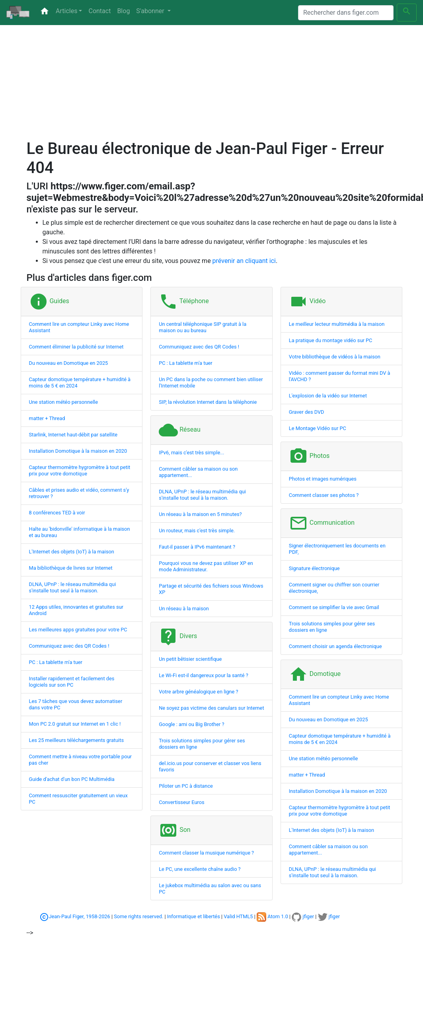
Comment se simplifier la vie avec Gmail (334, 607)
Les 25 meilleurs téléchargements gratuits (76, 740)
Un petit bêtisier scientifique (190, 659)
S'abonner (151, 11)
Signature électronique (314, 568)
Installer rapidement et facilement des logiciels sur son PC (72, 682)
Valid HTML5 (238, 916)
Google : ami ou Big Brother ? (191, 724)
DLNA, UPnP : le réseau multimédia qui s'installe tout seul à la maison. (72, 587)
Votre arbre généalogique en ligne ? (198, 692)
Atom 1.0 (272, 916)
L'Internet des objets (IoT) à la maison (71, 552)
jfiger (303, 916)
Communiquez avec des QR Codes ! (69, 646)
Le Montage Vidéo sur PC (317, 428)
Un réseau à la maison (184, 608)
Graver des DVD (306, 412)
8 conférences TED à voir (57, 513)
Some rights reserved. (138, 916)
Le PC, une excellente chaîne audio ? (200, 869)
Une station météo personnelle (63, 402)
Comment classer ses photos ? (324, 495)
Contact (99, 11)
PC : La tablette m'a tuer (55, 662)
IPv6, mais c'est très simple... (191, 453)
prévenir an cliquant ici (244, 261)
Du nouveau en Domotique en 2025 (68, 363)
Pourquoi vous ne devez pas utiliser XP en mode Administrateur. (206, 566)
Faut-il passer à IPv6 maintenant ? (197, 547)
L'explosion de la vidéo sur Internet (328, 396)
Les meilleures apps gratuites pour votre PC (78, 630)
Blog (123, 11)
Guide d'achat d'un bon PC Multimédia (72, 779)
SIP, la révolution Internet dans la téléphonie (208, 402)
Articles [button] (66, 11)
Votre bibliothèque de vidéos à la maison (334, 357)
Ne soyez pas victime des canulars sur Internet (211, 708)
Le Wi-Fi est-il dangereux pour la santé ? (203, 675)
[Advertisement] (164, 83)
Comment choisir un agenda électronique (335, 646)
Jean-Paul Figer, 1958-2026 (79, 916)
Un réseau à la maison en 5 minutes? (200, 514)
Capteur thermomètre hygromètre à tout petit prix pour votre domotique (80, 470)
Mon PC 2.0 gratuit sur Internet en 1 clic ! (75, 724)
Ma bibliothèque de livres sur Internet (71, 568)
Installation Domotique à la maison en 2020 (78, 451)
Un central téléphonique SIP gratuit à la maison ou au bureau (202, 327)
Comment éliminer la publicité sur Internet (76, 347)
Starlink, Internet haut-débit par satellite (73, 435)
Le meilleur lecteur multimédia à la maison (337, 324)
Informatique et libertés (193, 916)
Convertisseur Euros (181, 802)
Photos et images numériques (323, 479)
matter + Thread (47, 418)
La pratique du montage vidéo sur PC (330, 340)
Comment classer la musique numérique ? (206, 853)
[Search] (346, 12)
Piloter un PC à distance (186, 786)
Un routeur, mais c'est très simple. (197, 530)
